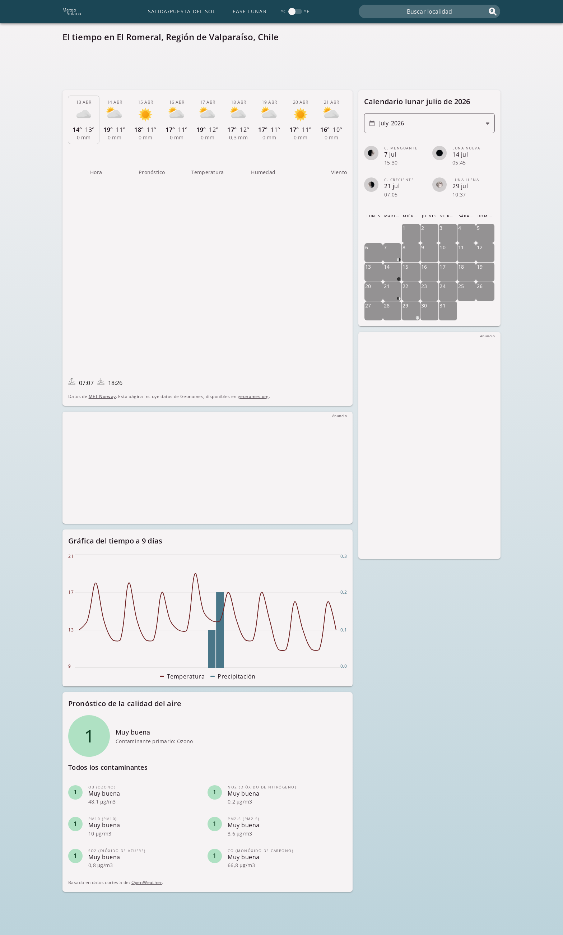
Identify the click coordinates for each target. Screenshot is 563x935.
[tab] (83, 120)
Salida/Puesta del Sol (181, 11)
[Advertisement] (277, 68)
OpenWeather (146, 882)
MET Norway (102, 396)
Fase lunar (250, 11)
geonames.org (253, 396)
